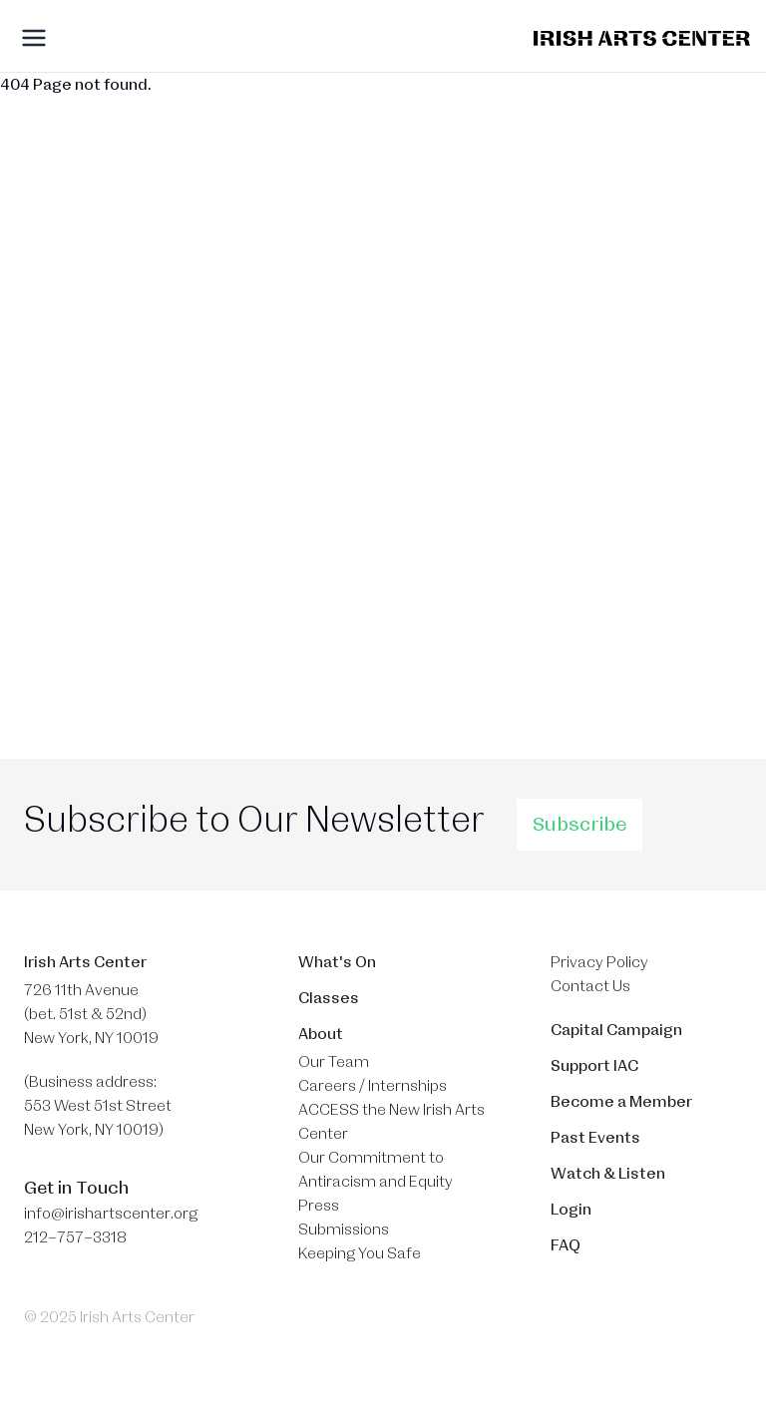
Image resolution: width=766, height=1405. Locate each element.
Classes (328, 998)
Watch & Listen (608, 1174)
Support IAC (594, 1066)
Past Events (595, 1138)
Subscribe (579, 825)
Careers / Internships (372, 1086)
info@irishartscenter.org (110, 1214)
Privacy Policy (599, 962)
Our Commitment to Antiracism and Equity (375, 1170)
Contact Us (590, 986)
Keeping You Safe (359, 1253)
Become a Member (621, 1102)
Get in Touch (76, 1188)
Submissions (343, 1229)
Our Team (333, 1062)
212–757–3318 (75, 1237)
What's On (337, 962)
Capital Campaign (616, 1030)
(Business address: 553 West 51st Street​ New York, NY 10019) (98, 1106)
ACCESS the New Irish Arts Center (391, 1122)
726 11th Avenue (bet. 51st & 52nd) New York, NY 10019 (91, 1014)
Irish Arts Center (85, 962)
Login (571, 1210)
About (320, 1034)
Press (318, 1206)
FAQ (565, 1245)
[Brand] (642, 38)
